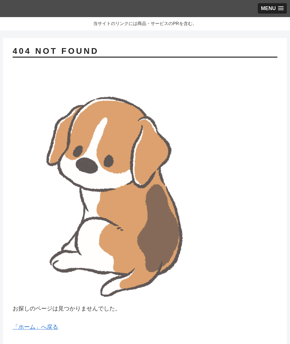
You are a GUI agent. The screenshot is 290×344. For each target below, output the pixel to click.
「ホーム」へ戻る (35, 327)
